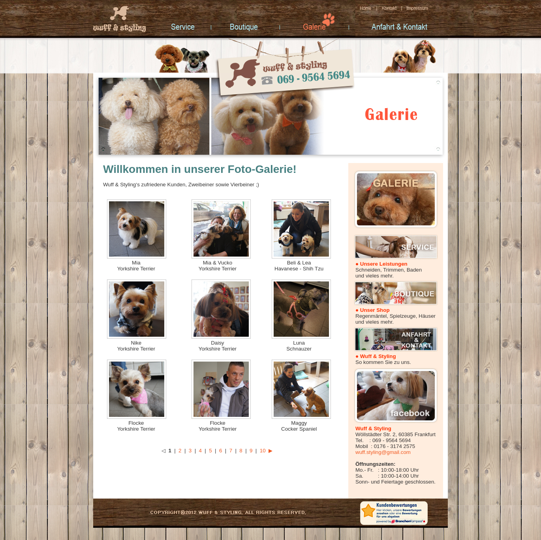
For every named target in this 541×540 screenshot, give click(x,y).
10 (263, 451)
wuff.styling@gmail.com (383, 452)
